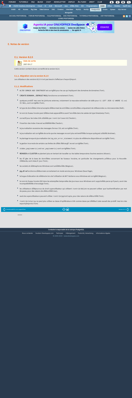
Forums (12, 2)
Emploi (71, 2)
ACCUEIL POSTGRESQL (17, 16)
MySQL (78, 10)
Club (99, 2)
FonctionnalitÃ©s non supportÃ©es (14, 209)
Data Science (44, 10)
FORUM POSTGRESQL (37, 16)
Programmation (92, 6)
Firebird (60, 10)
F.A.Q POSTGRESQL (54, 16)
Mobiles (117, 6)
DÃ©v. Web (74, 6)
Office (109, 6)
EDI (82, 6)
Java (65, 6)
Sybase (112, 10)
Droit (92, 2)
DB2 (53, 10)
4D (19, 10)
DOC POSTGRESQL (70, 16)
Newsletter (59, 2)
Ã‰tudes (82, 2)
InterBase (69, 10)
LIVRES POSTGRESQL (66, 19)
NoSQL (86, 10)
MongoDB (68, 13)
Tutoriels (23, 2)
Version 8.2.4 (124, 209)
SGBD (102, 6)
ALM (50, 6)
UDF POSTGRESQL (107, 16)
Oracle (105, 10)
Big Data (34, 10)
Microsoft (58, 6)
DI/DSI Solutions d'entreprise (24, 6)
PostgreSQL (95, 10)
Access (25, 10)
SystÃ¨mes (127, 6)
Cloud (40, 6)
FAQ (33, 2)
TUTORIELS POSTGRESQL (88, 16)
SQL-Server (122, 10)
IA (45, 6)
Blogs (40, 2)
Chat (48, 2)
